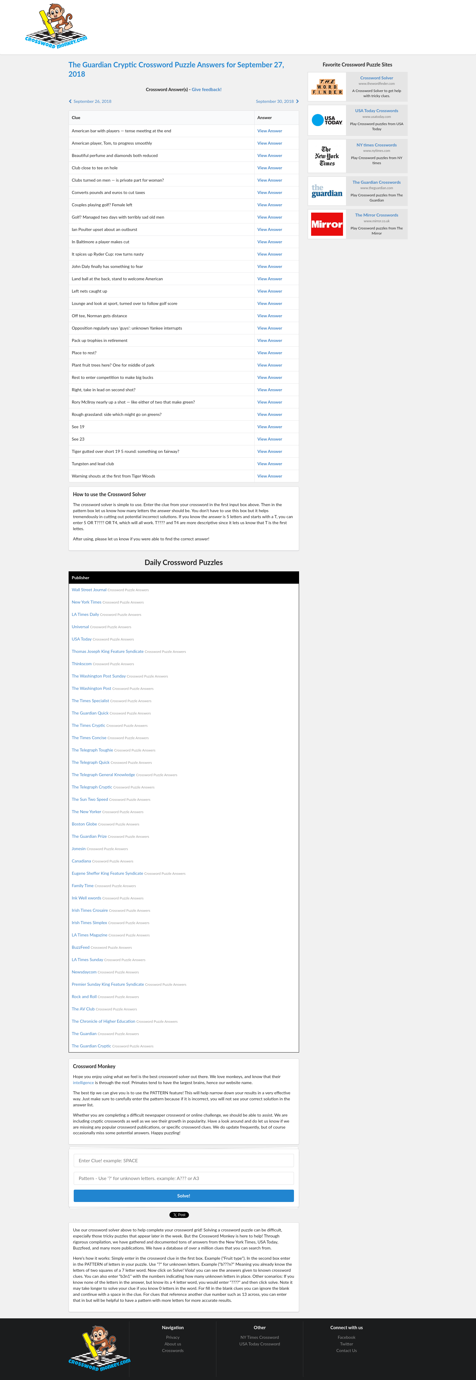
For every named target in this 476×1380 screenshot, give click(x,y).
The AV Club (104, 1008)
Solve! (183, 1195)
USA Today (103, 638)
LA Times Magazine (111, 934)
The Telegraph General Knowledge (125, 774)
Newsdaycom (105, 971)
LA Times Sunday (109, 959)
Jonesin (100, 848)
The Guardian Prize (110, 836)
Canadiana (103, 860)
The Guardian (105, 1033)
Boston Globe (106, 823)
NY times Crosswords (377, 144)
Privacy (173, 1337)
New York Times (108, 601)
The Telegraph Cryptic (113, 786)
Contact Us (346, 1350)
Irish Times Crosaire (111, 910)
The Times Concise (110, 737)
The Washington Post (113, 688)
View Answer (270, 130)
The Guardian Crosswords (377, 182)
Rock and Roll (105, 996)
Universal (101, 626)
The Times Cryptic (110, 725)
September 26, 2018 (90, 101)
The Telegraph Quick (112, 762)
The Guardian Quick (111, 712)
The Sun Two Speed (111, 799)
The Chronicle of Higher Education (125, 1021)
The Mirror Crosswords (376, 214)
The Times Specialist (112, 700)
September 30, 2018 (277, 101)
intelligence (83, 1082)
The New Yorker (108, 811)
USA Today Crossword (260, 1343)
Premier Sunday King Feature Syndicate (129, 984)
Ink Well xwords (108, 897)
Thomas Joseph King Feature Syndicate (129, 651)
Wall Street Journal (110, 589)
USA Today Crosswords (376, 110)
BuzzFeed (102, 947)
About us (173, 1343)
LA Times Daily (106, 614)
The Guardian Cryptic (113, 1045)
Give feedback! (206, 89)
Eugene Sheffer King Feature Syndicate (129, 873)
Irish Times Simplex (111, 922)
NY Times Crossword (259, 1337)
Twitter (346, 1343)
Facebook (347, 1337)
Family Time (104, 885)
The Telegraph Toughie (114, 749)
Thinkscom (103, 663)
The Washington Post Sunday (120, 675)
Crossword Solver (376, 77)
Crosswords (173, 1350)
